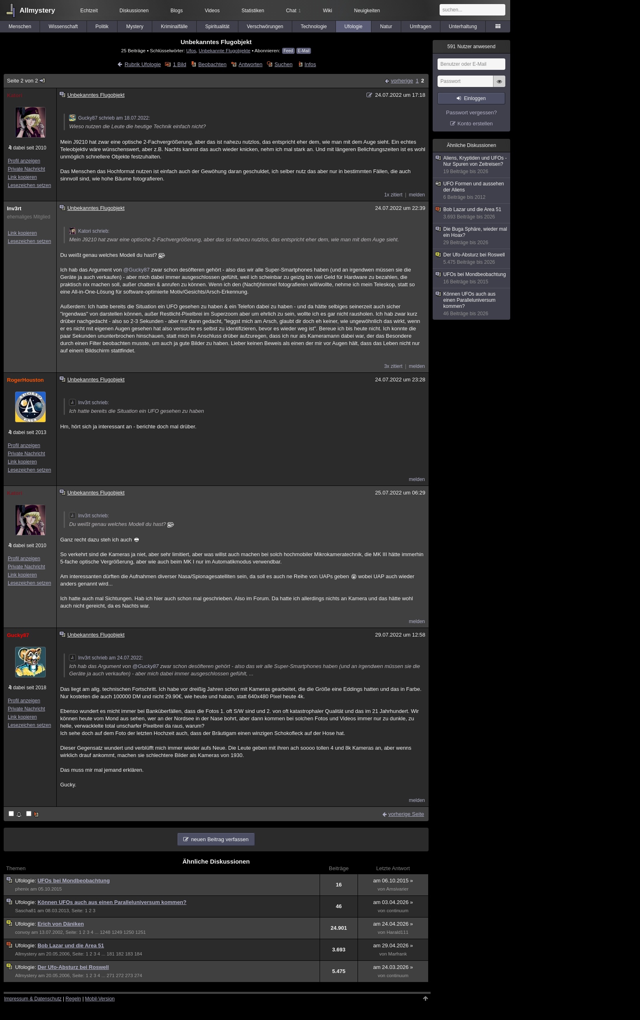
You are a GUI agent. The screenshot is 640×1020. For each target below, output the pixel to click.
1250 (129, 932)
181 (110, 953)
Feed (288, 51)
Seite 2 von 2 (26, 81)
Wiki (327, 10)
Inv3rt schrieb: (89, 402)
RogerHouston (25, 380)
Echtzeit (89, 10)
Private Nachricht (26, 169)
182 (120, 953)
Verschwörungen (265, 26)
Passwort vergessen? (471, 112)
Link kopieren (22, 177)
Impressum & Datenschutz (33, 999)
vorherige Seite (406, 814)
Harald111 (397, 932)
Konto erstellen (475, 123)
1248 (105, 932)
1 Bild (180, 64)
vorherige (402, 81)
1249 (117, 932)
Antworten (251, 64)
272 (120, 975)
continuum (397, 910)
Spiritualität (217, 26)
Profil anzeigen (24, 161)
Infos (310, 64)
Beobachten (212, 64)
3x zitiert (393, 366)
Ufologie (353, 26)
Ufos (191, 50)
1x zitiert (393, 195)
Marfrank (397, 953)
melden (417, 195)
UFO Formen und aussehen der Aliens (471, 190)
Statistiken (253, 10)
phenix (22, 888)
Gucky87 (18, 635)
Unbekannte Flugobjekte (225, 50)
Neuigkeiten (367, 10)
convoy (22, 932)
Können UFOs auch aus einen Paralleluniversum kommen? (112, 902)
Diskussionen (134, 10)
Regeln (73, 999)
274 (138, 975)
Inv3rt (14, 208)
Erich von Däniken (61, 924)
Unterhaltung (463, 26)
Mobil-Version (100, 999)
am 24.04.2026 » (393, 924)
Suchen (284, 64)
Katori (14, 95)
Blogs (177, 10)
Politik (102, 26)
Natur (386, 26)
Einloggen (475, 98)
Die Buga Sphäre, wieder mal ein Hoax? (471, 236)
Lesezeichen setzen (29, 185)
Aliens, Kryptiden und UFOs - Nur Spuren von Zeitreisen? (471, 165)
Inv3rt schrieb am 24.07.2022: (106, 658)
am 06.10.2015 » (393, 880)
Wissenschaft (63, 26)
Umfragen (420, 26)
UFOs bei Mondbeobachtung (74, 880)
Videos (212, 10)
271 (110, 975)
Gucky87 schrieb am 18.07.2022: (109, 118)
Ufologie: (26, 880)
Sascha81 (25, 910)
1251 (141, 932)
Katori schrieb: (89, 231)
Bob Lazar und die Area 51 (71, 945)
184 (138, 953)
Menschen (20, 26)
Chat (293, 10)
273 (129, 975)
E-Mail (303, 51)
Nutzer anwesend (471, 46)
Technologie (314, 26)
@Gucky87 (136, 270)
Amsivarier (397, 888)
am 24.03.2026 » (393, 967)
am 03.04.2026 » (393, 902)
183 (129, 953)
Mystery (134, 26)
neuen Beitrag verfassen (220, 839)
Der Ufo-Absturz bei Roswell (73, 967)
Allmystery (37, 10)
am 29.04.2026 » (393, 945)
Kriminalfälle (174, 26)
